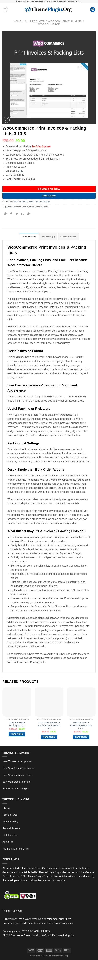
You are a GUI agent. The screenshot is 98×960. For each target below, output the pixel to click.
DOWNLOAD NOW (49, 189)
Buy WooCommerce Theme (18, 768)
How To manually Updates (17, 761)
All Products (34, 21)
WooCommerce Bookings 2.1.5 (17, 724)
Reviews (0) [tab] (48, 236)
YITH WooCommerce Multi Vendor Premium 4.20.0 (49, 725)
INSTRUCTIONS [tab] (68, 236)
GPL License (9, 835)
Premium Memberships (15, 848)
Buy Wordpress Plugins (15, 788)
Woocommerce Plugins (65, 21)
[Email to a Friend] (22, 214)
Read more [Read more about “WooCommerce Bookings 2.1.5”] (17, 734)
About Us (7, 842)
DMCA (6, 808)
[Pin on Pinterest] (28, 214)
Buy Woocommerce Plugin (17, 775)
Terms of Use (9, 814)
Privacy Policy (10, 821)
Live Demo (49, 195)
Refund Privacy (11, 828)
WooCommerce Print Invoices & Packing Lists (27, 207)
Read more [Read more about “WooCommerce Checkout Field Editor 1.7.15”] (81, 737)
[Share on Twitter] (17, 214)
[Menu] (5, 9)
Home (17, 21)
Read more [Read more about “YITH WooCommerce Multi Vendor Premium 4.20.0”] (49, 737)
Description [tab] (29, 236)
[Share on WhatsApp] (5, 214)
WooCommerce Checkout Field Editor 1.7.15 (81, 725)
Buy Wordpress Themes (16, 781)
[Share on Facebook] (11, 214)
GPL (20, 171)
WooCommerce (49, 24)
